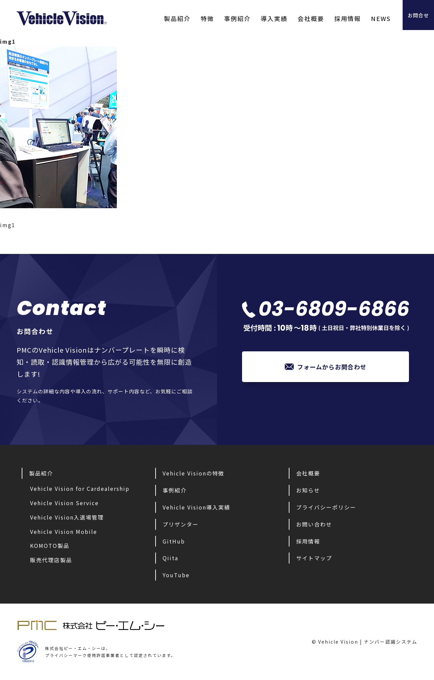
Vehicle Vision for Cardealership (80, 488)
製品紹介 (162, 18)
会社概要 (295, 18)
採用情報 (332, 18)
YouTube (176, 575)
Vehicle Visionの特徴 (193, 473)
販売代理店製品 (51, 560)
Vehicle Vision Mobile (63, 532)
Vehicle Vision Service (64, 503)
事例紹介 (222, 18)
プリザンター (181, 524)
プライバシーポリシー (326, 507)
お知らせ (308, 490)
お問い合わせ (314, 524)
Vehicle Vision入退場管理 (67, 517)
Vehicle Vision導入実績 (196, 507)
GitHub (174, 541)
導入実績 (258, 18)
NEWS (366, 18)
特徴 (192, 18)
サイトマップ (314, 558)
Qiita (170, 558)
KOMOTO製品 (49, 546)
